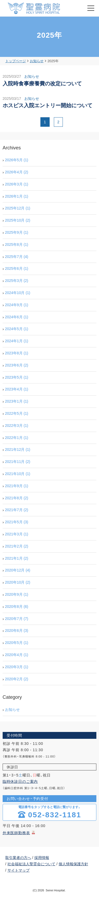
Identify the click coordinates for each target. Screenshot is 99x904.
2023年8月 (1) (16, 353)
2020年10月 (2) (17, 582)
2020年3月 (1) (16, 667)
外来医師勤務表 (16, 833)
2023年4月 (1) (16, 389)
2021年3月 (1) (16, 534)
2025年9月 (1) (16, 232)
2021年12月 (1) (17, 449)
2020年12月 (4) (17, 570)
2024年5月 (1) (16, 329)
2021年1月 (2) (16, 558)
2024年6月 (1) (16, 317)
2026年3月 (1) (16, 184)
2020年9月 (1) (16, 594)
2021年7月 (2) (16, 510)
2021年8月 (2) (16, 498)
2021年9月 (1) (16, 486)
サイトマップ (18, 870)
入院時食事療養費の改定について (42, 83)
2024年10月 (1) (17, 293)
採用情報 (41, 858)
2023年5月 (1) (16, 377)
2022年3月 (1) (16, 425)
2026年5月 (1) (16, 160)
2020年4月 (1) (16, 655)
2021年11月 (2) (17, 462)
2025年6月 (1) (16, 268)
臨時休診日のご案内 (20, 781)
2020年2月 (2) (16, 679)
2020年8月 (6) (16, 606)
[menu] (91, 8)
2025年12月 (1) (17, 208)
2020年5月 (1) (16, 643)
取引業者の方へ (18, 858)
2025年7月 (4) (16, 257)
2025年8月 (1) (16, 244)
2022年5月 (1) (16, 413)
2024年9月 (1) (16, 305)
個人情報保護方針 (73, 864)
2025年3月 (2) (16, 280)
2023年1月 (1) (16, 401)
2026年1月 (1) (16, 196)
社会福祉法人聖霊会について (31, 864)
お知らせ (31, 76)
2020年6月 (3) (16, 630)
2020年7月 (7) (16, 619)
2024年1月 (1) (16, 341)
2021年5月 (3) (16, 522)
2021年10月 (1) (17, 474)
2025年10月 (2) (17, 220)
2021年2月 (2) (16, 546)
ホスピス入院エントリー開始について (47, 105)
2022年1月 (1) (16, 438)
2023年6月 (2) (16, 365)
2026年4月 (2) (16, 172)
